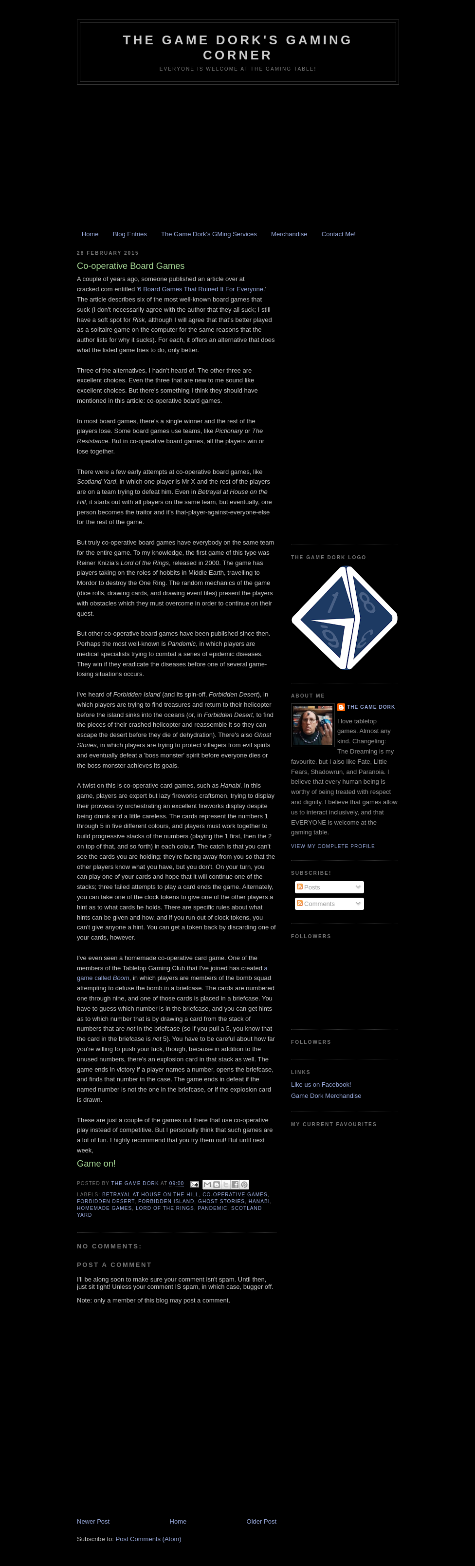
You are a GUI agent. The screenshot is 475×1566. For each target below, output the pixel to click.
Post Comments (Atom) (149, 1539)
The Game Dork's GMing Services (209, 234)
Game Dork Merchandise (326, 1095)
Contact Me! (339, 234)
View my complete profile (333, 846)
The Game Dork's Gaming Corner (238, 47)
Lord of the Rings (165, 1208)
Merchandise (289, 234)
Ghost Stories (221, 1201)
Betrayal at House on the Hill (150, 1194)
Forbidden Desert (105, 1201)
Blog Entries (130, 234)
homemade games (104, 1208)
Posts (308, 887)
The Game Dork (371, 707)
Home (90, 234)
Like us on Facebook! (321, 1084)
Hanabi (259, 1201)
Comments (316, 903)
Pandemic (213, 1208)
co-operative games (234, 1194)
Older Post (261, 1521)
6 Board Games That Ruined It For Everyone (200, 289)
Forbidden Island (166, 1201)
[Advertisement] (237, 158)
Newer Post (93, 1521)
